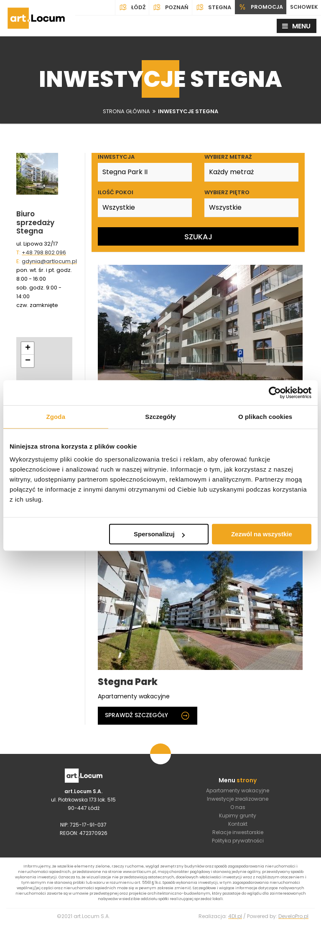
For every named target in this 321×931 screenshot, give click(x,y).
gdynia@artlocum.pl (49, 261)
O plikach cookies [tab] (265, 416)
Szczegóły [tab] (160, 416)
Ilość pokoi (115, 192)
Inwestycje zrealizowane (237, 801)
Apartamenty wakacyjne (237, 793)
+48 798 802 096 (44, 252)
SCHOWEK (303, 7)
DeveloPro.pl (293, 922)
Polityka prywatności (238, 843)
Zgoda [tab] (56, 416)
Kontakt (237, 826)
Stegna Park (128, 682)
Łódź (129, 7)
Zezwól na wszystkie (261, 534)
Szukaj (198, 236)
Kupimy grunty (237, 818)
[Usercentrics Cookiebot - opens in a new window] (274, 392)
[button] (27, 348)
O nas (237, 809)
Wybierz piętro (227, 192)
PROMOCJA (258, 7)
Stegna (211, 7)
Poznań (168, 7)
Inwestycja (116, 157)
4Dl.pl (235, 922)
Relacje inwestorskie (237, 834)
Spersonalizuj (159, 534)
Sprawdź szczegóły (147, 716)
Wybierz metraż (228, 157)
